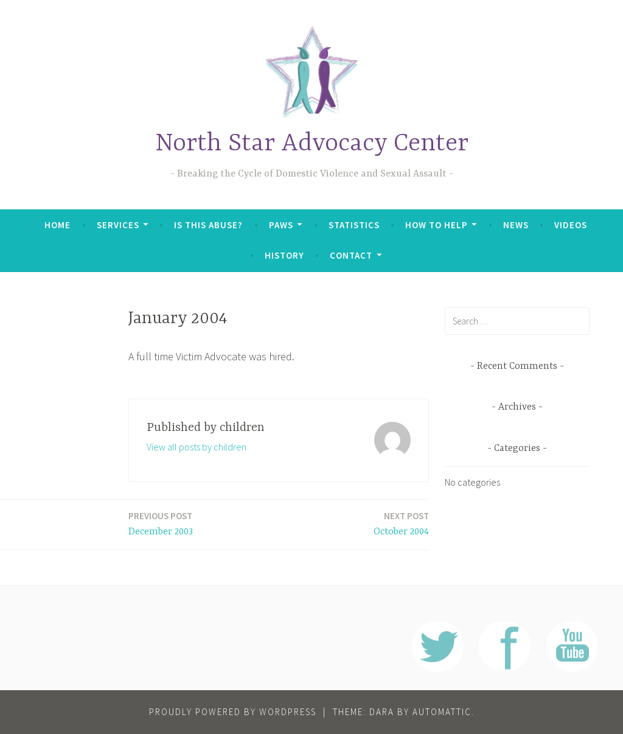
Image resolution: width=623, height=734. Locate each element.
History (284, 255)
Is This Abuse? (208, 225)
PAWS (281, 225)
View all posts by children (196, 447)
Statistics (354, 225)
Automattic (442, 712)
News (516, 225)
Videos (570, 225)
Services (118, 225)
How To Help (436, 225)
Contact (351, 255)
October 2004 (401, 523)
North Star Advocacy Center (311, 144)
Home (57, 225)
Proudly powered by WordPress (232, 712)
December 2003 (160, 523)
